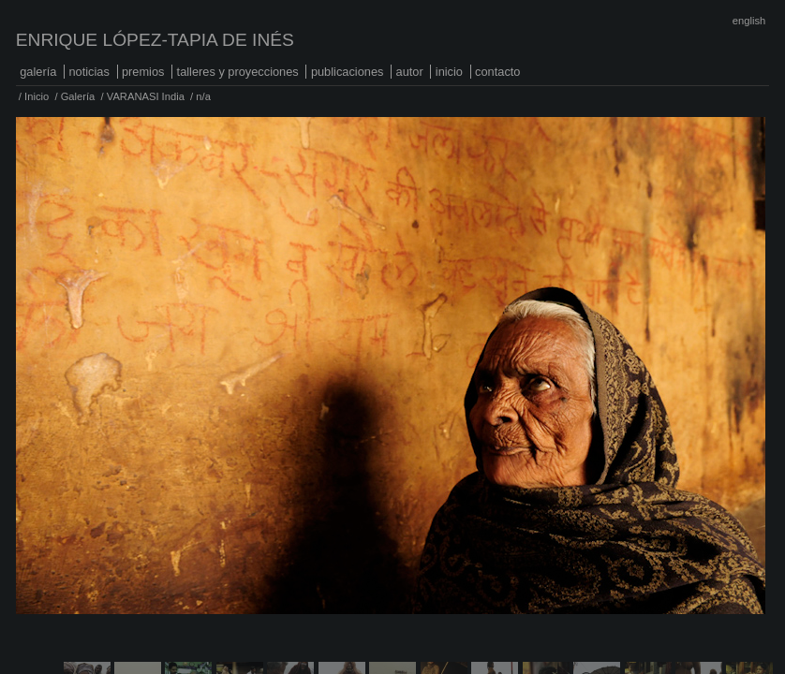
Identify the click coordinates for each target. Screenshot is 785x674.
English (749, 20)
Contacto (497, 72)
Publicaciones (347, 72)
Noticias (88, 72)
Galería (38, 72)
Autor (409, 72)
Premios (143, 72)
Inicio (449, 72)
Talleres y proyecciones (238, 72)
